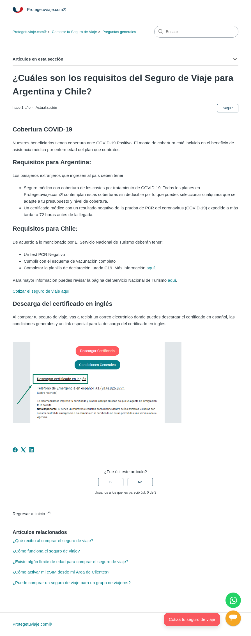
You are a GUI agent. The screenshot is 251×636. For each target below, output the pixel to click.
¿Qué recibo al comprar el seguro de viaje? (53, 540)
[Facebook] (15, 449)
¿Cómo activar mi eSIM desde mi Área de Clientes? (61, 572)
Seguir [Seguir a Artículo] (228, 108)
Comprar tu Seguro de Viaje (74, 32)
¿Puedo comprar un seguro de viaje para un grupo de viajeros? (72, 582)
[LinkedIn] (31, 449)
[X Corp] (23, 449)
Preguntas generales (119, 32)
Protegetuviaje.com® (30, 32)
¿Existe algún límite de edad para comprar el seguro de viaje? (70, 561)
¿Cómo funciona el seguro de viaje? (46, 551)
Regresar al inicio (32, 513)
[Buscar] (196, 31)
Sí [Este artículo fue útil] (110, 482)
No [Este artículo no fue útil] (140, 482)
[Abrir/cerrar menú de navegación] (228, 10)
